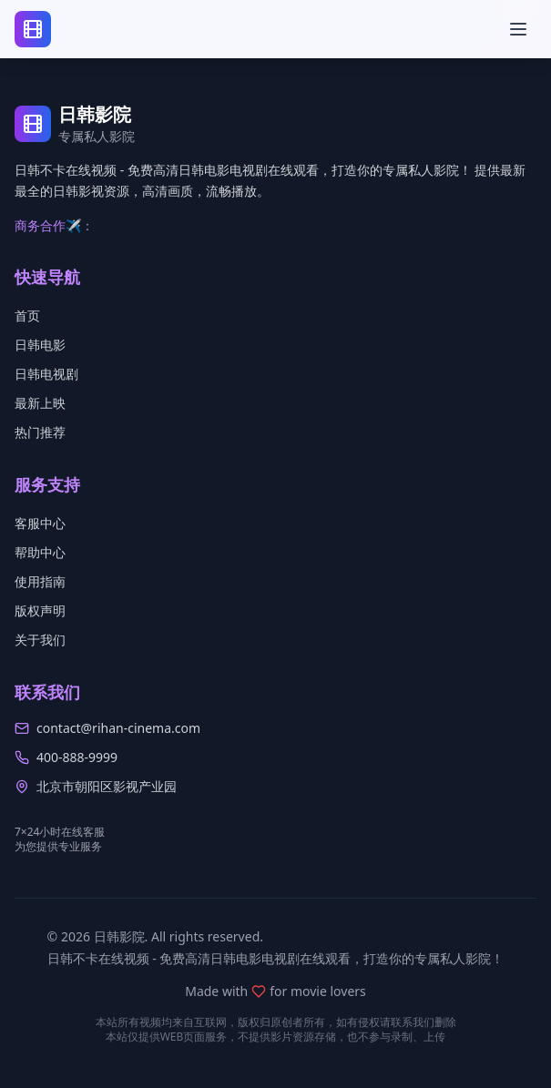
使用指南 (40, 581)
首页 (27, 315)
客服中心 (40, 523)
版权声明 (40, 610)
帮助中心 (40, 552)
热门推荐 (40, 432)
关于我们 (40, 639)
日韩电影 (40, 344)
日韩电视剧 (46, 373)
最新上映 (40, 403)
